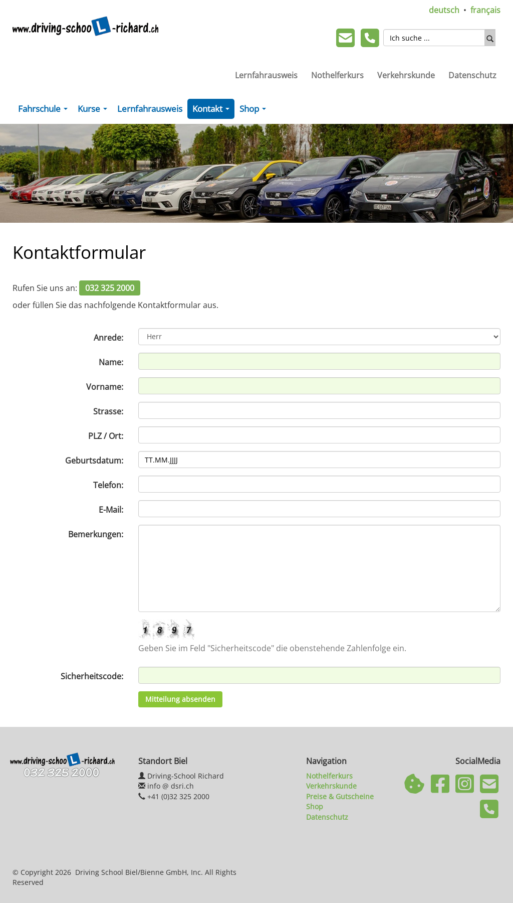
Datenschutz (472, 75)
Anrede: (108, 337)
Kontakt (212, 111)
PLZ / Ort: (105, 435)
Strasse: (108, 411)
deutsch (444, 10)
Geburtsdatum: (94, 460)
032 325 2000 (109, 287)
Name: (111, 362)
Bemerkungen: (95, 534)
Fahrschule (45, 111)
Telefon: (108, 485)
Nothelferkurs (337, 75)
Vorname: (104, 386)
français (485, 10)
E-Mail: (111, 509)
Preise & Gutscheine (340, 796)
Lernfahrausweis (266, 75)
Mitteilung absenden (180, 699)
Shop (254, 111)
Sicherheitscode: (92, 676)
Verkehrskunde (406, 75)
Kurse (94, 111)
